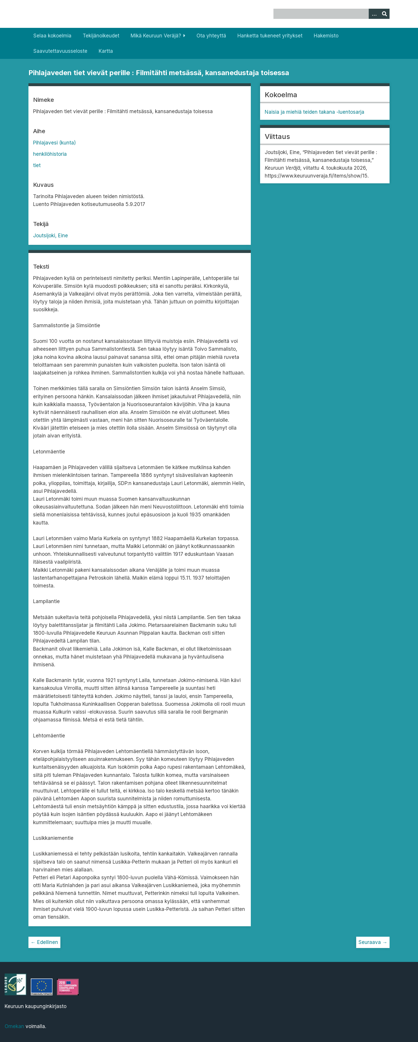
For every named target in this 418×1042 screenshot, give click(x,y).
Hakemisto (326, 36)
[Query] (331, 14)
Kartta (106, 51)
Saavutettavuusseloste (60, 51)
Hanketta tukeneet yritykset (269, 36)
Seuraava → (372, 942)
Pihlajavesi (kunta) (54, 143)
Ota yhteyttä (211, 36)
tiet (37, 165)
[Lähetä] (384, 14)
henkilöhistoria (50, 154)
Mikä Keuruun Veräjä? (156, 36)
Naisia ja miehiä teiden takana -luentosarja (314, 112)
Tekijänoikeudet (101, 36)
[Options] (374, 14)
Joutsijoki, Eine (50, 235)
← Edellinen (44, 942)
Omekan (14, 1026)
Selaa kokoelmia (52, 36)
